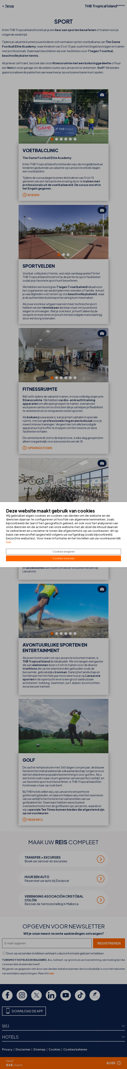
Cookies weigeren (64, 551)
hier (8, 542)
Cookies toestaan (63, 558)
